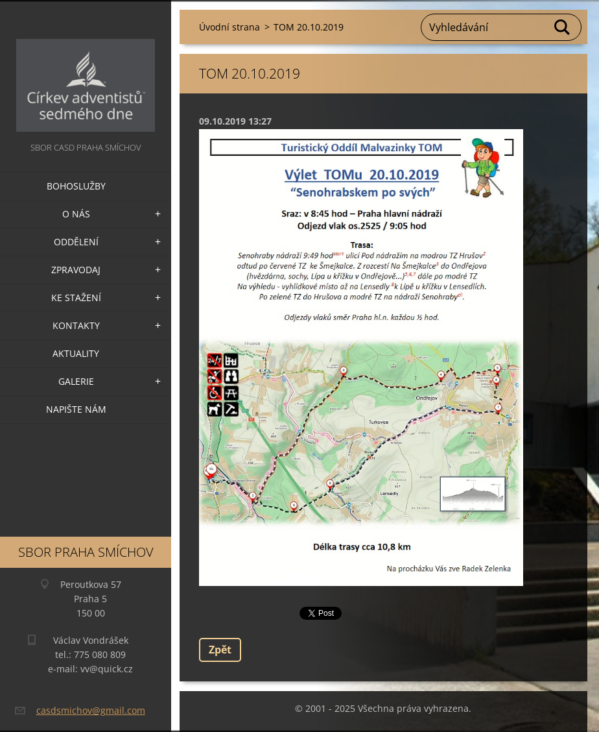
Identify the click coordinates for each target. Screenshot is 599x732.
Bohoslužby (76, 186)
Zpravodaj (75, 269)
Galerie (76, 381)
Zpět (220, 649)
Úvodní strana (229, 27)
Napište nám (76, 409)
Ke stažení (76, 297)
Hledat (562, 27)
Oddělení (76, 242)
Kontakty (76, 325)
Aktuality (76, 353)
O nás (76, 214)
